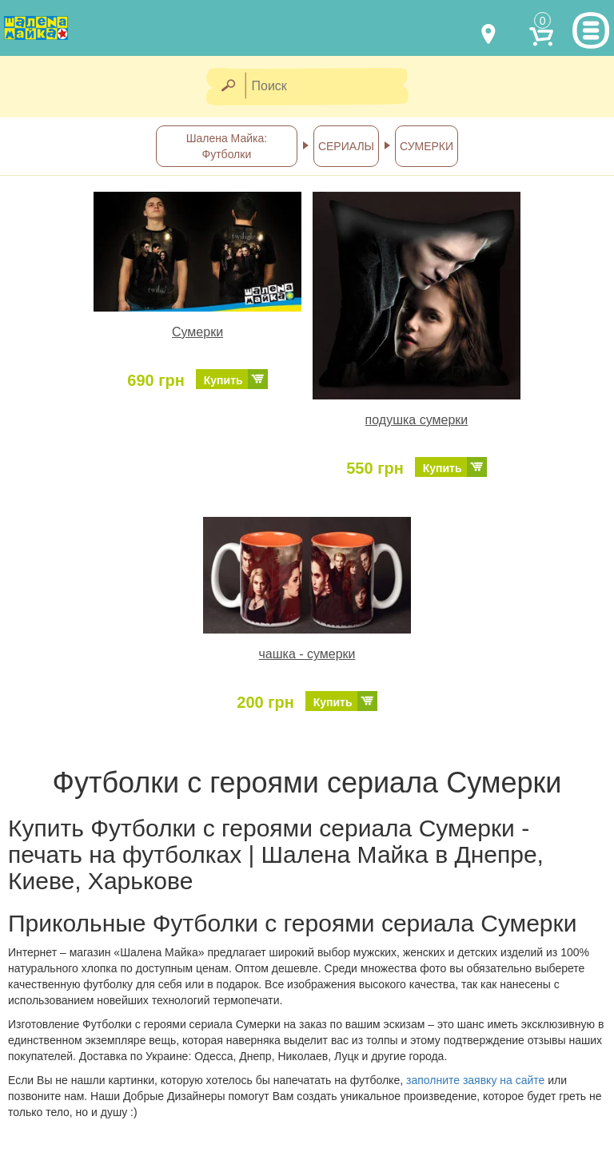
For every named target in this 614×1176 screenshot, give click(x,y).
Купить (223, 380)
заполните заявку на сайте (475, 1080)
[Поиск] (331, 87)
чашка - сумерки (306, 654)
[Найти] (227, 86)
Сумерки (197, 332)
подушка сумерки (416, 420)
